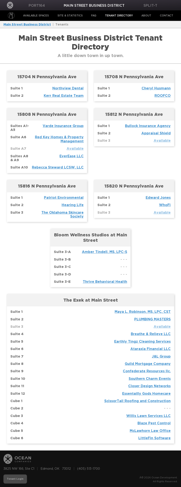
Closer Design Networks (149, 386)
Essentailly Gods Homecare (146, 393)
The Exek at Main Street (90, 300)
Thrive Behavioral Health (105, 281)
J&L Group (161, 356)
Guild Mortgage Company (148, 364)
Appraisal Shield (156, 133)
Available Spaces (36, 15)
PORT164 (37, 5)
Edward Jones (158, 197)
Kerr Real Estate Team (64, 95)
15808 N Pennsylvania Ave (46, 114)
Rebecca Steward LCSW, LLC (58, 167)
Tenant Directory (119, 15)
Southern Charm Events (150, 378)
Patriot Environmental (64, 197)
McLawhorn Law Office (150, 431)
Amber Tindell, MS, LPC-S (104, 252)
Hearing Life (73, 205)
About (146, 15)
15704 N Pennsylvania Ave (46, 76)
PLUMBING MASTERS (152, 319)
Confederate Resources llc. (147, 371)
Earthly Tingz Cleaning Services (142, 341)
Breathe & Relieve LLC (151, 334)
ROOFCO (162, 95)
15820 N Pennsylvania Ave (134, 186)
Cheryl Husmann (156, 88)
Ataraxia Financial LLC (150, 349)
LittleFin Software (154, 438)
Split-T (150, 5)
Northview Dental (68, 88)
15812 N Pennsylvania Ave (134, 114)
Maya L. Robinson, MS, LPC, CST (143, 312)
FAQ (93, 15)
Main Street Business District (94, 5)
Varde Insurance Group (63, 126)
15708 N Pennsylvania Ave (134, 76)
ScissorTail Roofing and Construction (137, 401)
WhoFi (165, 205)
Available (75, 148)
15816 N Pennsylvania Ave (47, 186)
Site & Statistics (70, 15)
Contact (166, 15)
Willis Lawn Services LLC (148, 416)
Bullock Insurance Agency (148, 126)
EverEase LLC (71, 156)
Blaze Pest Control (154, 423)
